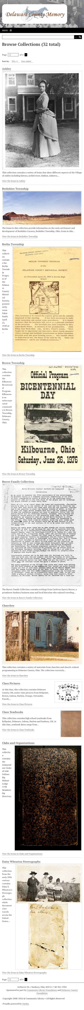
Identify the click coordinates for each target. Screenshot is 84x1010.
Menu (7, 30)
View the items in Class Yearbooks (18, 729)
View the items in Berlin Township (18, 355)
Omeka (25, 1003)
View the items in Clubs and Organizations (22, 853)
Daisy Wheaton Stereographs (21, 861)
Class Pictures (11, 683)
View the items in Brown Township (18, 473)
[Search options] (76, 37)
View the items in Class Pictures (17, 704)
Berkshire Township (15, 189)
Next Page (26, 54)
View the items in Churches (15, 675)
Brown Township (13, 363)
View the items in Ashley (13, 180)
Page (10, 54)
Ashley (6, 69)
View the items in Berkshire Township (20, 236)
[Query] (42, 37)
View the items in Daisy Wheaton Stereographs (24, 972)
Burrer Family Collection (18, 482)
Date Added (26, 61)
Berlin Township (13, 244)
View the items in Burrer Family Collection (22, 597)
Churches (8, 605)
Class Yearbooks (12, 712)
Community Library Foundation (42, 990)
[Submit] (80, 37)
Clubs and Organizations (18, 743)
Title (15, 61)
